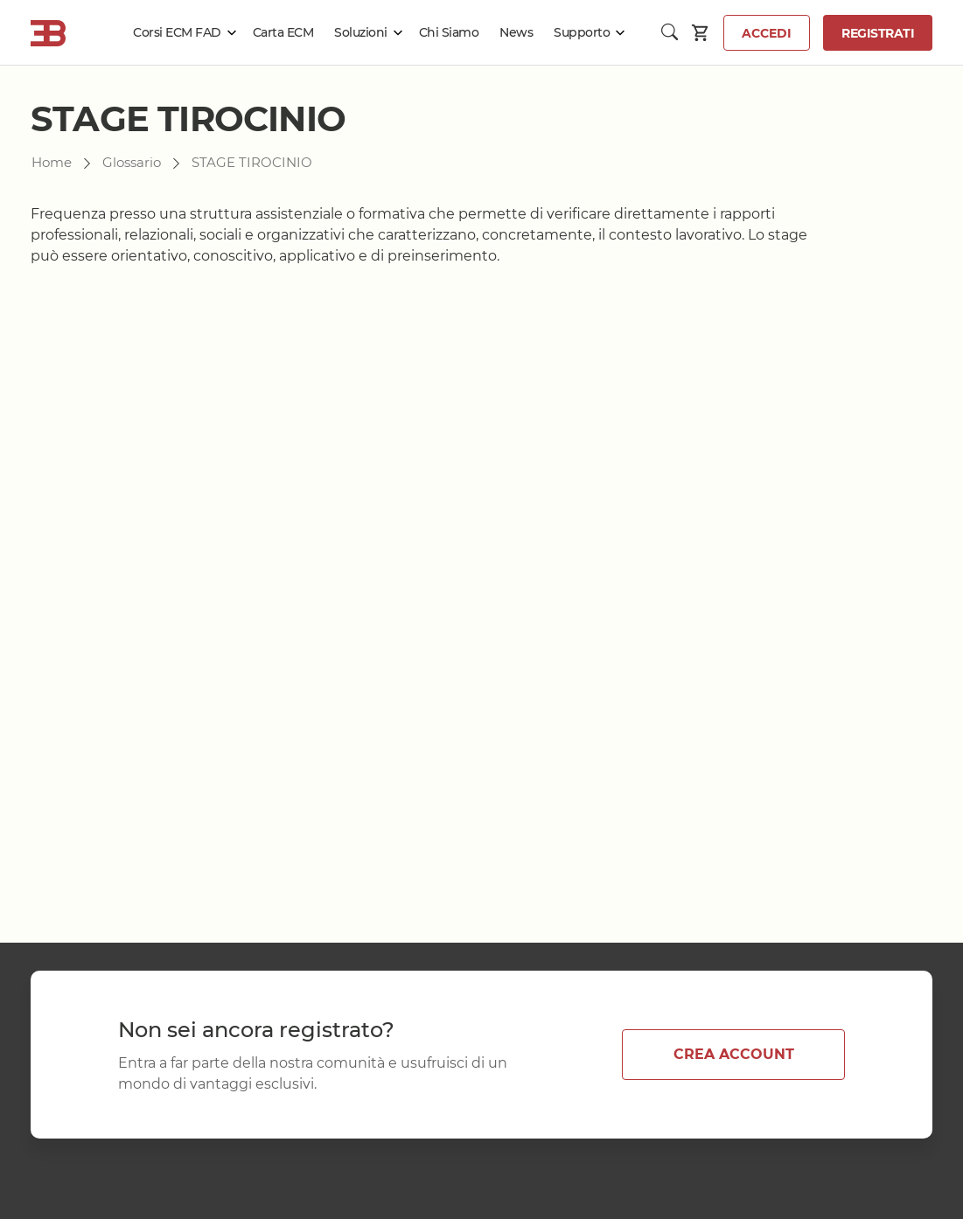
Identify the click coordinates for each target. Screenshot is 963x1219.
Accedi (767, 33)
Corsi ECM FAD (177, 32)
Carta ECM (283, 32)
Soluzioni (360, 32)
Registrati (877, 33)
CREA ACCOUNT (733, 1054)
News (516, 32)
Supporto (582, 32)
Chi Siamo (449, 32)
